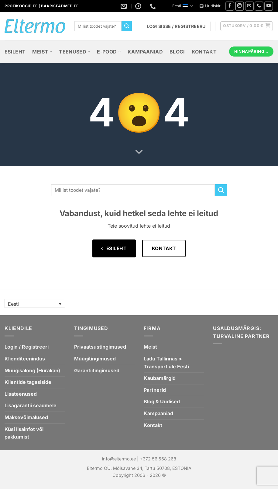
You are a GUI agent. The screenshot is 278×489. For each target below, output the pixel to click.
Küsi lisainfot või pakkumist (24, 433)
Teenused (74, 52)
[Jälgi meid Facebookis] (229, 6)
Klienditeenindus (25, 359)
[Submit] (127, 26)
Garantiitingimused (96, 370)
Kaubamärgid (160, 378)
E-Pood (109, 52)
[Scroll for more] (139, 152)
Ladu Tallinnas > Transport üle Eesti (166, 363)
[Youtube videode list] (268, 6)
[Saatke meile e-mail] (249, 6)
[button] (210, 6)
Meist (42, 52)
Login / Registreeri (27, 347)
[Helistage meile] (259, 6)
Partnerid (155, 390)
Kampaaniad (145, 52)
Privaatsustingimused (100, 347)
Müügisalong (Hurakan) (32, 370)
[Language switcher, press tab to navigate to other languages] (35, 303)
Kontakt (204, 52)
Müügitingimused (95, 359)
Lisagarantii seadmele (31, 405)
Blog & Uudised (162, 401)
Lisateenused (21, 394)
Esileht (15, 52)
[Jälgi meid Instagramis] (239, 6)
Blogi (177, 52)
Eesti (182, 6)
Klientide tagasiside (28, 382)
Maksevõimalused (26, 417)
